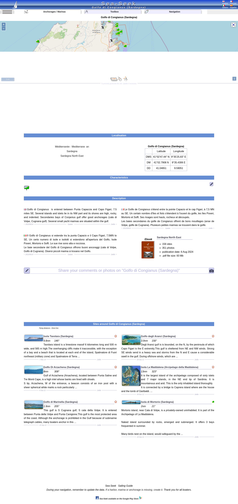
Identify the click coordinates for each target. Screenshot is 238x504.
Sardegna (72, 151)
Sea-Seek (119, 3)
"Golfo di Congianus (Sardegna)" (119, 270)
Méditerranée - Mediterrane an (72, 146)
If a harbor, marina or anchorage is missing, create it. (134, 489)
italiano (225, 7)
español (233, 7)
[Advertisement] (119, 107)
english (225, 3)
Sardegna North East (71, 156)
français (233, 3)
